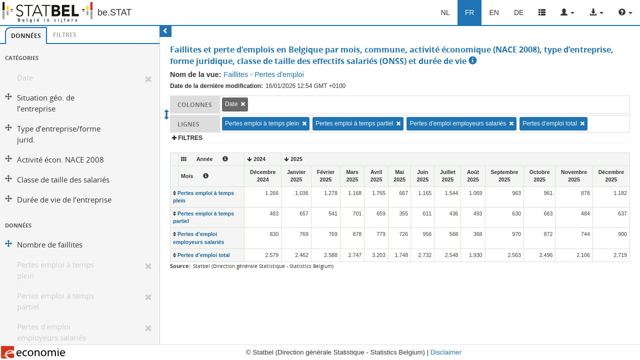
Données (26, 36)
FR (469, 12)
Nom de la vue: (195, 74)
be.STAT (115, 13)
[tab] (26, 35)
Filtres (64, 34)
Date (25, 77)
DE (519, 12)
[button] (567, 12)
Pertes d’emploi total (549, 123)
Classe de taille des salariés (63, 179)
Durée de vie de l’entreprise (64, 199)
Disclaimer (446, 352)
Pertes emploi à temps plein (55, 270)
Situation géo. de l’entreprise (45, 103)
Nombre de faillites (49, 245)
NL (445, 12)
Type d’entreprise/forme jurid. (58, 134)
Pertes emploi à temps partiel (55, 301)
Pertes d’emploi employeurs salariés (51, 332)
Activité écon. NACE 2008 (60, 159)
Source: (180, 266)
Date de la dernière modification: (216, 86)
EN (493, 12)
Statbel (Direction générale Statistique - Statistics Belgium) (263, 266)
